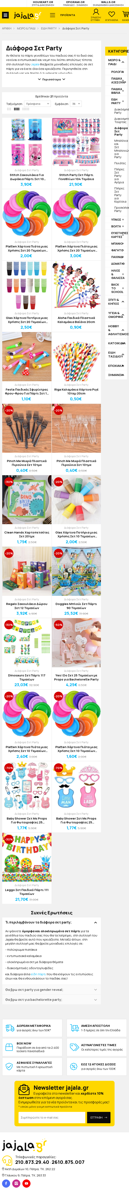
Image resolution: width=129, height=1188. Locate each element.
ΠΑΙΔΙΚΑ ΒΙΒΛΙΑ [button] (116, 91)
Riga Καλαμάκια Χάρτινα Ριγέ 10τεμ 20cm (76, 391)
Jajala (35, 64)
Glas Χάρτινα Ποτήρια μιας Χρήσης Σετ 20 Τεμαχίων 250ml (27, 320)
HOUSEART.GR (43, 3)
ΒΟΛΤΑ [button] (116, 226)
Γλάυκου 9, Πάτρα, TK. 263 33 (25, 1175)
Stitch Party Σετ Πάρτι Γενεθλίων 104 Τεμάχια (76, 177)
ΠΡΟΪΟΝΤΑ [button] (67, 15)
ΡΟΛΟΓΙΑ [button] (117, 72)
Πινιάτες (120, 163)
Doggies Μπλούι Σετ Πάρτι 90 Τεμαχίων (76, 606)
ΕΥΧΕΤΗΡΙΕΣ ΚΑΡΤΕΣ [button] (119, 235)
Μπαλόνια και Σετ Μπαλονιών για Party (120, 149)
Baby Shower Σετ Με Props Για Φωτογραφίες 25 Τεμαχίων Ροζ (27, 820)
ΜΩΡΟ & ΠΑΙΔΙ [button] (114, 62)
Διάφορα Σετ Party (27, 170)
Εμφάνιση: (62, 104)
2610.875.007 (68, 1162)
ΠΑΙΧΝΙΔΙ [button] (117, 257)
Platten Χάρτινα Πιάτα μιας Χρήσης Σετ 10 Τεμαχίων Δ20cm (27, 749)
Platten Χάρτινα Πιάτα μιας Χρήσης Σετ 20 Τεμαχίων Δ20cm (76, 248)
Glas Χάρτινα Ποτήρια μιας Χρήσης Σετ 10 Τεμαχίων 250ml (76, 534)
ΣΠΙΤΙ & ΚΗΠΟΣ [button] (113, 302)
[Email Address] (52, 1117)
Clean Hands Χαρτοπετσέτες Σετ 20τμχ (26, 534)
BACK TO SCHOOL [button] (117, 288)
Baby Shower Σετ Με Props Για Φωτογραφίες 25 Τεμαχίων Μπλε (76, 820)
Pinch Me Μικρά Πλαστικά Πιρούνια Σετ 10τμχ (27, 463)
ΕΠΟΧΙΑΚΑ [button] (116, 366)
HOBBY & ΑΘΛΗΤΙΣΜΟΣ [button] (116, 330)
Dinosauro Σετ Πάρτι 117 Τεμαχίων (26, 677)
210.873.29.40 (32, 1162)
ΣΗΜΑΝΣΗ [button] (115, 375)
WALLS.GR (108, 3)
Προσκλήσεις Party (120, 209)
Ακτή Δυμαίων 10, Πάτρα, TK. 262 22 (30, 1169)
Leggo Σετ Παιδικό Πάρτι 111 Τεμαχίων (27, 892)
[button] (125, 16)
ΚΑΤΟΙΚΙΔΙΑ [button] (116, 343)
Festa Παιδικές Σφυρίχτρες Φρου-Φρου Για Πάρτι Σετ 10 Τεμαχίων (27, 391)
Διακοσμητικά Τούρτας (120, 120)
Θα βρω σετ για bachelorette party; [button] (33, 999)
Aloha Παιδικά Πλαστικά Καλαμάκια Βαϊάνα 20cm (76, 320)
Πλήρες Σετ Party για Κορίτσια (120, 194)
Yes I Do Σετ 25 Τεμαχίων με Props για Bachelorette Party (76, 677)
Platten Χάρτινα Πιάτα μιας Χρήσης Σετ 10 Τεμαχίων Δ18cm (76, 749)
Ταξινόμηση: (14, 104)
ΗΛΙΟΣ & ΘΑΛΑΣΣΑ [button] (118, 274)
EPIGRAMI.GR (75, 3)
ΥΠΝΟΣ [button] (116, 219)
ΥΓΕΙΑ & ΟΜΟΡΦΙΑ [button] (115, 315)
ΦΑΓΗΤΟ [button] (117, 250)
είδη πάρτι (38, 974)
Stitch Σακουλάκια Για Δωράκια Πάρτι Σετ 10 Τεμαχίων (27, 177)
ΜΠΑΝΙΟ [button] (117, 243)
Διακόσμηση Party (120, 110)
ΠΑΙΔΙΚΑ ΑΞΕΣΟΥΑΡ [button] (118, 80)
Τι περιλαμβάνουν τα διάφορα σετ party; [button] (38, 922)
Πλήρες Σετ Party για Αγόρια (119, 175)
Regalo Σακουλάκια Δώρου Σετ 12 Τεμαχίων (26, 606)
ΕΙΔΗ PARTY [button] (115, 101)
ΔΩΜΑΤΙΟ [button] (118, 264)
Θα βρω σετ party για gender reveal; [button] (34, 989)
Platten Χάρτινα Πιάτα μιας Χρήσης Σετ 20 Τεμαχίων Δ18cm (27, 248)
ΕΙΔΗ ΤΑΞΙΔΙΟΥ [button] (115, 355)
